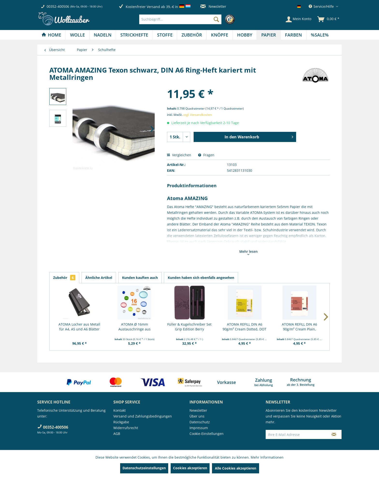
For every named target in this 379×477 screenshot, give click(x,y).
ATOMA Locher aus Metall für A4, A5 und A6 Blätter (79, 326)
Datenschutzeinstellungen (144, 468)
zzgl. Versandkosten (197, 114)
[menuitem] (188, 19)
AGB (116, 433)
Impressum (199, 427)
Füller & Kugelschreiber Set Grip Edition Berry (189, 326)
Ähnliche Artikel (98, 277)
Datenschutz (200, 422)
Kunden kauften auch (140, 277)
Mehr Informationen (267, 457)
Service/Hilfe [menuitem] (322, 6)
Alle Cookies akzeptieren (235, 468)
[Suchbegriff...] (180, 19)
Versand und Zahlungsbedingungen (142, 416)
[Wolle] (77, 35)
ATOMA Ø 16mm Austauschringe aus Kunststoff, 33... (134, 327)
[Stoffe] (165, 35)
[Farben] (293, 35)
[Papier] (268, 35)
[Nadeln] (102, 35)
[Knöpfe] (220, 35)
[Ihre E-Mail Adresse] (296, 434)
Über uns (197, 416)
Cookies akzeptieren (190, 468)
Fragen (206, 155)
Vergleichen (179, 155)
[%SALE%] (319, 35)
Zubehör (64, 277)
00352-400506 (58, 6)
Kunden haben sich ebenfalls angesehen (201, 277)
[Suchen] (216, 19)
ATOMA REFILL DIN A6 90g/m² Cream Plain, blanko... (299, 327)
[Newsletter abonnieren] (334, 434)
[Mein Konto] (298, 19)
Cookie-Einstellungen (207, 433)
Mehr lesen (248, 252)
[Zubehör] (191, 35)
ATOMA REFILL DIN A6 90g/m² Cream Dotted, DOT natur (244, 327)
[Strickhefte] (134, 35)
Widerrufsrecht (125, 427)
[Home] (51, 35)
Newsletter (213, 6)
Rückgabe (121, 422)
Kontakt (119, 410)
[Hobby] (245, 35)
